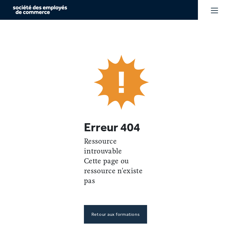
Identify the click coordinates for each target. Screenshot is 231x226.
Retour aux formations (115, 214)
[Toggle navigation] (214, 10)
